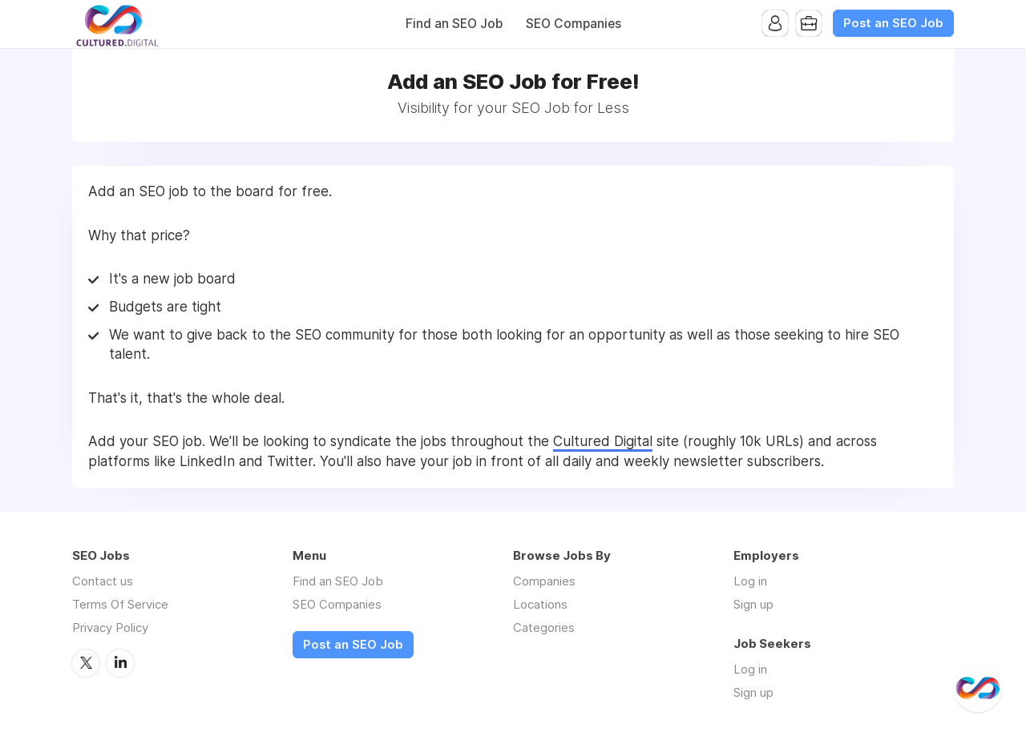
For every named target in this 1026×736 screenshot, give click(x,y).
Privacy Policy (110, 627)
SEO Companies (573, 23)
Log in (750, 581)
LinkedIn (120, 663)
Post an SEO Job (893, 23)
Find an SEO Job (454, 23)
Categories (544, 627)
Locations (540, 604)
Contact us (102, 581)
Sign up (753, 604)
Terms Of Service (120, 604)
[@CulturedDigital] (978, 688)
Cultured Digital (602, 441)
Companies (544, 581)
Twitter (85, 663)
